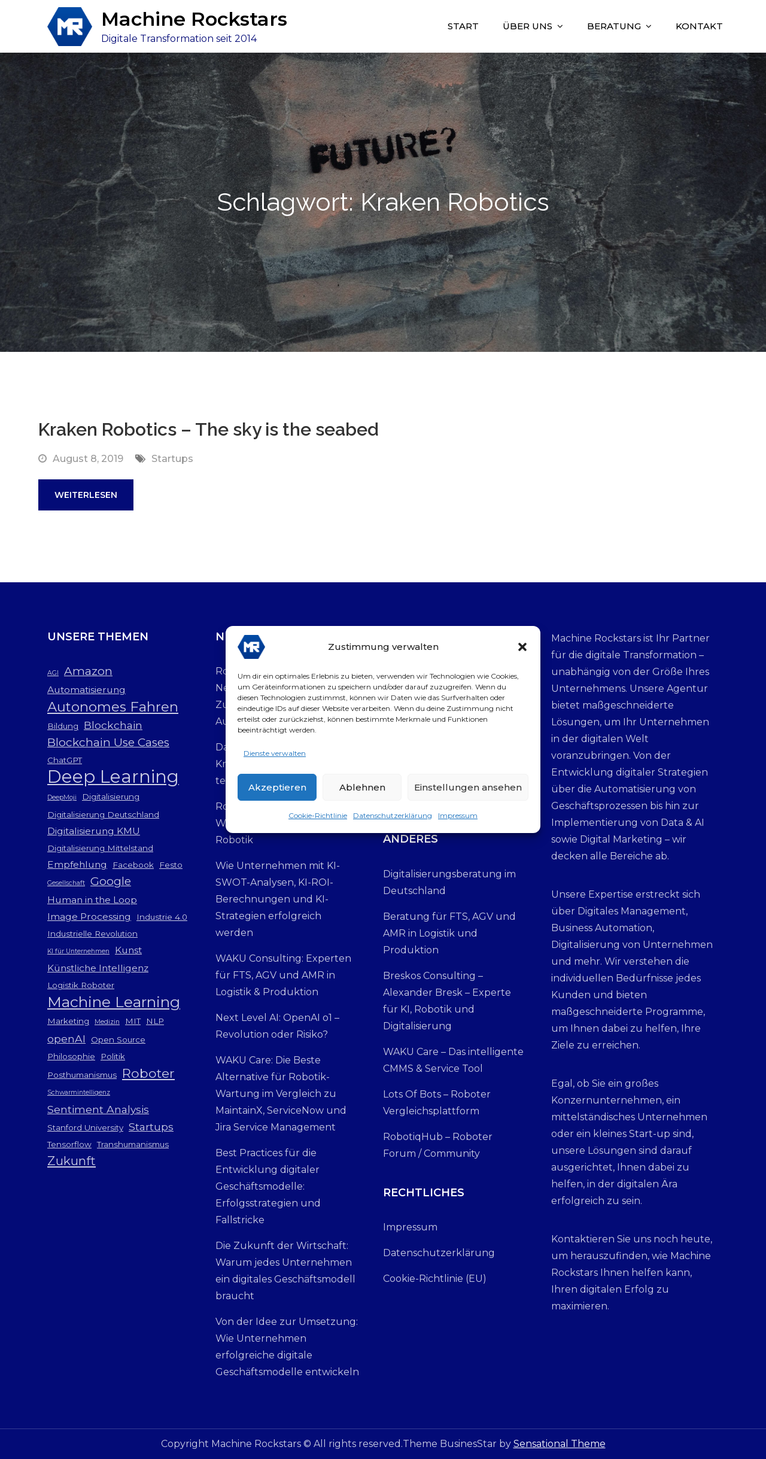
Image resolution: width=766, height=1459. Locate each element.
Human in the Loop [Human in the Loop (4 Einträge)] (92, 899)
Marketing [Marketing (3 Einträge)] (68, 1021)
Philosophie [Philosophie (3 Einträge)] (71, 1056)
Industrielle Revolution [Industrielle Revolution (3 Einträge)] (92, 933)
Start (463, 26)
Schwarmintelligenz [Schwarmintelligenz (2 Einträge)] (78, 1092)
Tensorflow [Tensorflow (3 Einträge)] (69, 1144)
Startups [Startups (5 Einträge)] (151, 1126)
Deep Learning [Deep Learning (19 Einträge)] (113, 776)
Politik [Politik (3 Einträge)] (113, 1056)
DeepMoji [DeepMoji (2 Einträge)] (62, 797)
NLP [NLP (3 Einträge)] (155, 1021)
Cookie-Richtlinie (317, 821)
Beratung (614, 26)
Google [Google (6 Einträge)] (110, 881)
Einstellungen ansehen (468, 793)
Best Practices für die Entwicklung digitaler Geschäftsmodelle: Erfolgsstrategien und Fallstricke (268, 1186)
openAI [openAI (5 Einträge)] (66, 1038)
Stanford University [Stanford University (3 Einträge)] (85, 1127)
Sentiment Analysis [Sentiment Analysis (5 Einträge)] (98, 1109)
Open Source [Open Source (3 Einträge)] (118, 1039)
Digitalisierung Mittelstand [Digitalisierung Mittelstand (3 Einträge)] (100, 848)
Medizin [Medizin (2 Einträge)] (107, 1022)
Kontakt (699, 26)
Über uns (527, 26)
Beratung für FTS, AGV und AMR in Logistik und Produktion (449, 933)
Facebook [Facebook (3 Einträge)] (133, 865)
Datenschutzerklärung (392, 821)
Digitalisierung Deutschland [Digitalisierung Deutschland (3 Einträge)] (103, 814)
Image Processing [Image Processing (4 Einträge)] (89, 916)
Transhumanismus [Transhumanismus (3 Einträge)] (133, 1144)
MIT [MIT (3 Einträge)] (133, 1021)
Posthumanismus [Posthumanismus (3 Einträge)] (82, 1075)
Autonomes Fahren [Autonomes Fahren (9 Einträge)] (112, 706)
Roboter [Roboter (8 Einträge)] (148, 1073)
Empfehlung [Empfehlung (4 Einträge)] (77, 864)
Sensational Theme (559, 1443)
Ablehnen (362, 793)
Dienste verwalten (275, 759)
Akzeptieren (277, 793)
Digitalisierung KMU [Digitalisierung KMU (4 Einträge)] (93, 831)
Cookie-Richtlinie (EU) (435, 1278)
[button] (522, 653)
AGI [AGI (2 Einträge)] (53, 673)
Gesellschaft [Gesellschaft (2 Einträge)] (66, 883)
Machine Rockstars (194, 19)
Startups (172, 458)
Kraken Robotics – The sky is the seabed (208, 429)
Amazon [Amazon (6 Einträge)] (88, 671)
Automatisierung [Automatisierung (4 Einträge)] (86, 689)
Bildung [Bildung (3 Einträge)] (62, 726)
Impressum (458, 821)
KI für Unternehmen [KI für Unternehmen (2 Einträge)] (78, 951)
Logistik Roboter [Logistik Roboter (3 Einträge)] (80, 985)
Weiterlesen (85, 495)
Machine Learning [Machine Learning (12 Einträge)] (113, 1001)
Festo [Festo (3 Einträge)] (171, 865)
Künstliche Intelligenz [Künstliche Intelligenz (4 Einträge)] (97, 968)
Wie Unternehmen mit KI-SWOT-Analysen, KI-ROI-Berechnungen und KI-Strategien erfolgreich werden (277, 899)
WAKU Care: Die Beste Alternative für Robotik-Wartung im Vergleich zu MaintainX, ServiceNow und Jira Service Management (280, 1093)
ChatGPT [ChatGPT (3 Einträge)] (64, 760)
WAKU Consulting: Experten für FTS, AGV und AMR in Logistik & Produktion (283, 975)
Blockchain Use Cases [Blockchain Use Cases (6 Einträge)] (108, 742)
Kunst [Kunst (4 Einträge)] (128, 950)
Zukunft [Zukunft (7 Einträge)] (71, 1160)
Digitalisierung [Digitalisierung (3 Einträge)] (110, 796)
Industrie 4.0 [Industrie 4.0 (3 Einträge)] (161, 917)
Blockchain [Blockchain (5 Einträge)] (113, 725)
